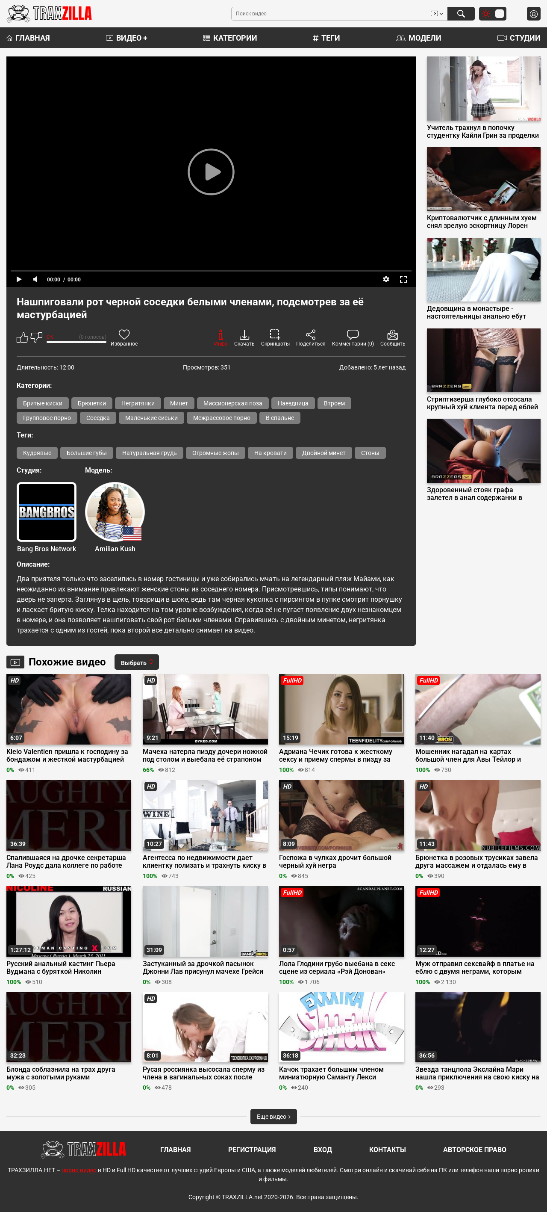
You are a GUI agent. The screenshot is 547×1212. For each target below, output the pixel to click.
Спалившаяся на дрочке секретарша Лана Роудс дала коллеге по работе (66, 861)
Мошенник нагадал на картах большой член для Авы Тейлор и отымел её (468, 755)
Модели (418, 37)
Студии (519, 37)
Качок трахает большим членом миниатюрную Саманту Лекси (331, 1073)
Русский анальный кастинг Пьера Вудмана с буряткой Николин (60, 968)
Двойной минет (324, 452)
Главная (28, 37)
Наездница (293, 403)
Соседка (98, 417)
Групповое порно (47, 417)
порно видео (79, 1170)
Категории (230, 37)
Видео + (126, 37)
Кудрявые (37, 452)
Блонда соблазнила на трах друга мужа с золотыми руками (60, 1073)
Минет (179, 403)
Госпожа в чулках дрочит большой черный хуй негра (335, 861)
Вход (323, 1150)
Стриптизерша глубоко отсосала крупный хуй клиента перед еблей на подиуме (482, 403)
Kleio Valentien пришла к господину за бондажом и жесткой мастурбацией (67, 755)
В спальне (280, 417)
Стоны (370, 452)
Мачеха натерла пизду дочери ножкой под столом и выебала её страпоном (205, 755)
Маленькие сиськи (151, 417)
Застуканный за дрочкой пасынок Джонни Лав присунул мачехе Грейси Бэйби (203, 968)
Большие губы (87, 452)
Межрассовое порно (221, 417)
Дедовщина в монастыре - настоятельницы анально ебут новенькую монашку (476, 312)
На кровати (270, 452)
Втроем (334, 403)
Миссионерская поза (232, 403)
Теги (326, 37)
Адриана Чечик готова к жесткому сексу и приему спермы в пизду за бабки (335, 755)
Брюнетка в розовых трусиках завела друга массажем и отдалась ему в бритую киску (476, 861)
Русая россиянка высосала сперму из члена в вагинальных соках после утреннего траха (204, 1073)
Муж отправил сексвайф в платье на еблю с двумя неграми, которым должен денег (475, 968)
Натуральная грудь (149, 452)
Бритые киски (42, 403)
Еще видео (274, 1116)
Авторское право (474, 1150)
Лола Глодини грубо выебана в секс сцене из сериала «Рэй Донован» (337, 968)
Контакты (387, 1150)
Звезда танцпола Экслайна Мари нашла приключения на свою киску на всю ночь (477, 1073)
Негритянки (138, 403)
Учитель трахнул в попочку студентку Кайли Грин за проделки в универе (483, 131)
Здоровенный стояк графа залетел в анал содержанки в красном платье (474, 494)
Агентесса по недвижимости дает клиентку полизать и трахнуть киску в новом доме (204, 861)
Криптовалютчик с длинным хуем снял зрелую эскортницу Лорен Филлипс (482, 222)
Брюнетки (92, 403)
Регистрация (252, 1150)
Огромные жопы (215, 452)
